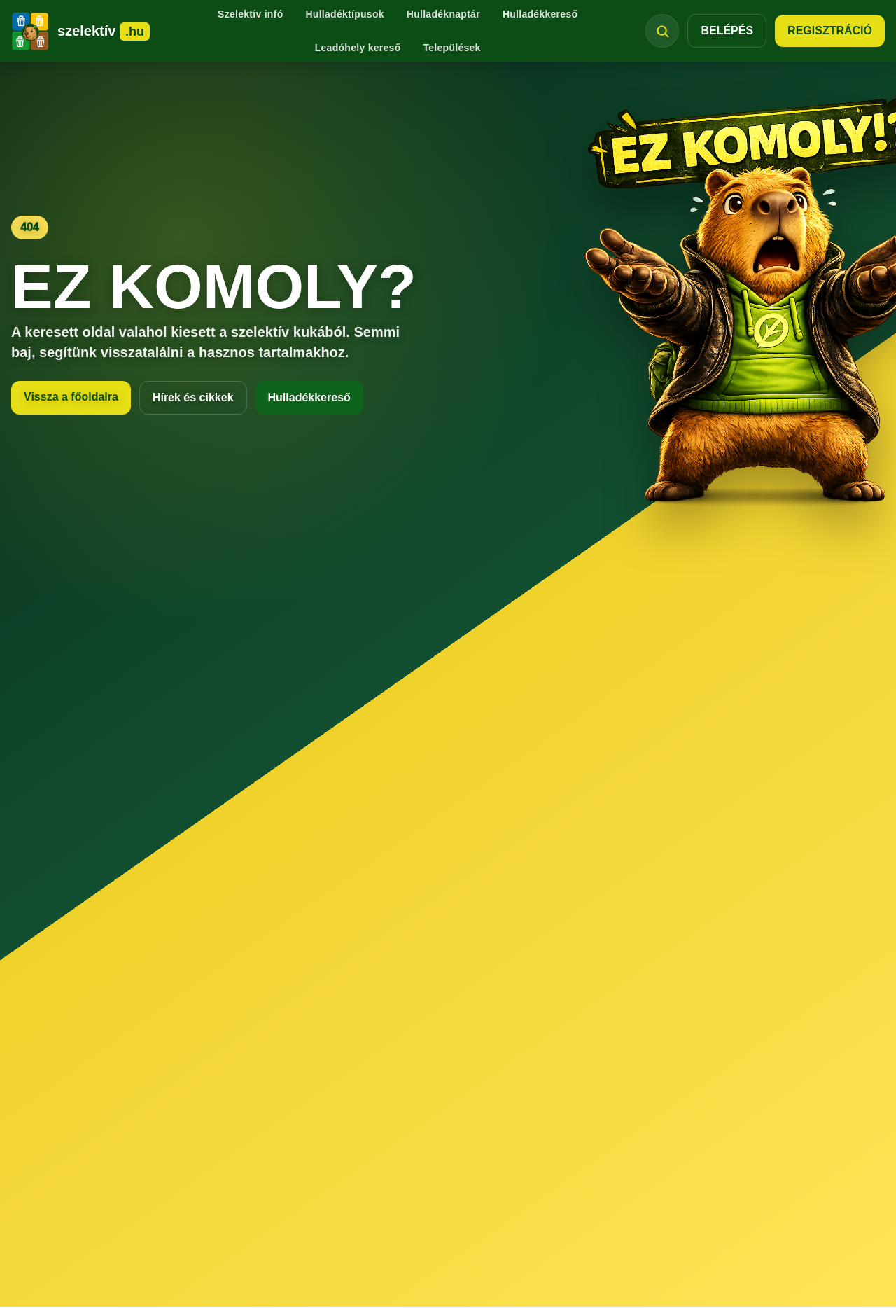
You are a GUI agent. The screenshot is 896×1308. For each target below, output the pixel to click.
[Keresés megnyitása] (662, 31)
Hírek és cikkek (193, 397)
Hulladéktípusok (344, 14)
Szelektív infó (250, 14)
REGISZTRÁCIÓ (830, 30)
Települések (451, 47)
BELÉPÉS (727, 30)
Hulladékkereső (540, 14)
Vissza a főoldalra (71, 397)
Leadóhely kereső (358, 47)
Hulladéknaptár (443, 14)
